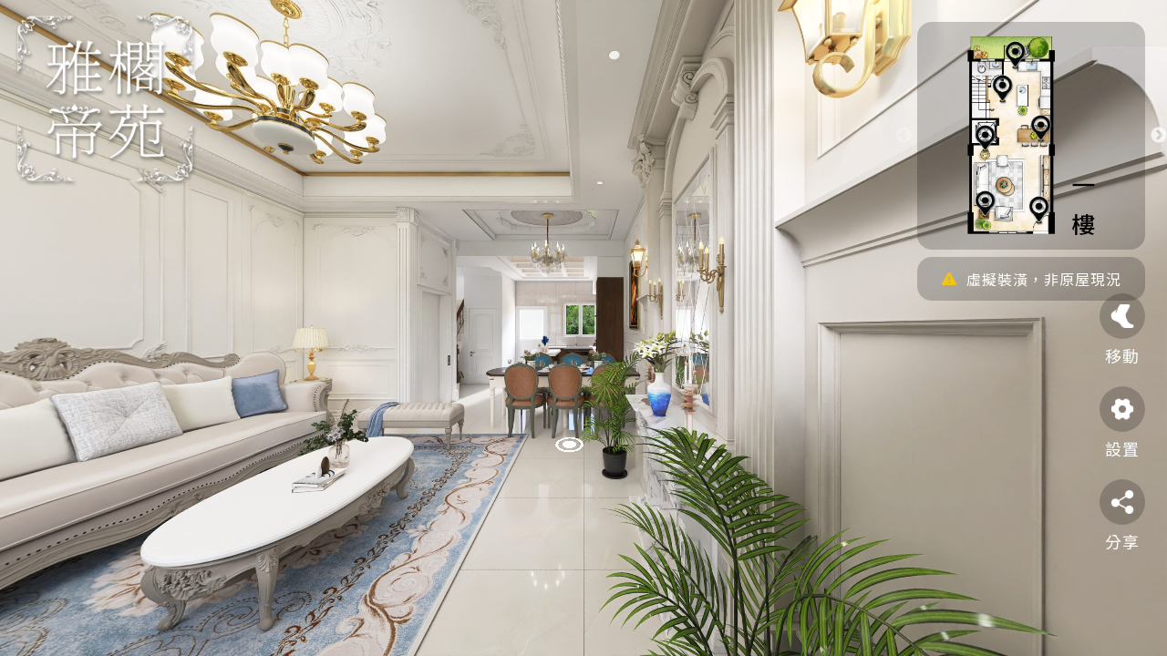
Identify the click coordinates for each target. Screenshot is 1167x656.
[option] (1031, 136)
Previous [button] (903, 136)
